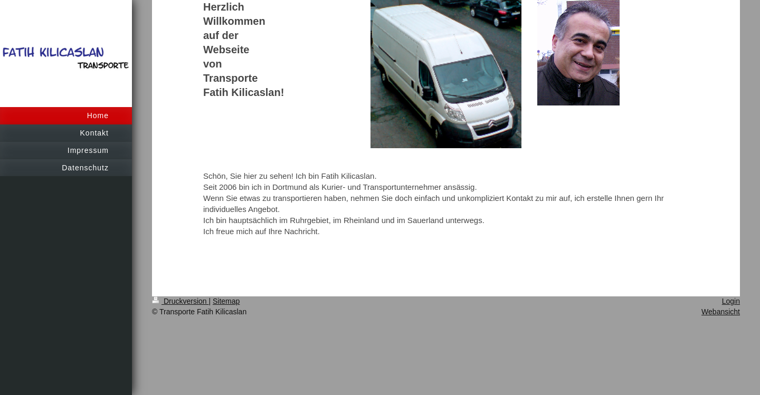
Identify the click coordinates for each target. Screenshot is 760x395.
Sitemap (226, 301)
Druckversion (180, 301)
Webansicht (720, 311)
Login (731, 301)
